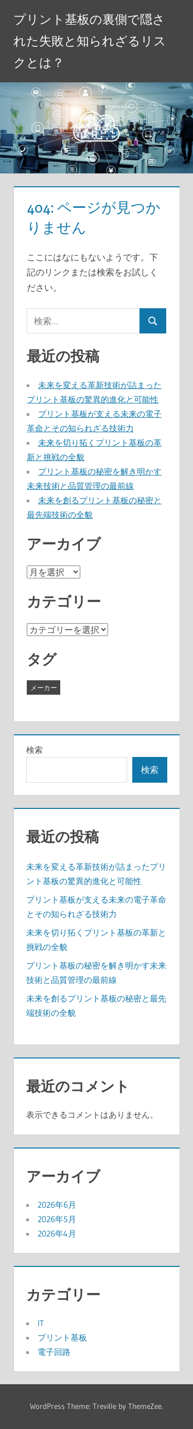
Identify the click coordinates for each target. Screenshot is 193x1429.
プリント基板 (62, 1337)
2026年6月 (57, 1204)
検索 (34, 750)
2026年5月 (57, 1219)
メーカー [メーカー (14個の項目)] (43, 687)
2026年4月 (57, 1233)
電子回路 (54, 1352)
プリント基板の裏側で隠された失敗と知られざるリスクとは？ (89, 41)
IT (41, 1323)
